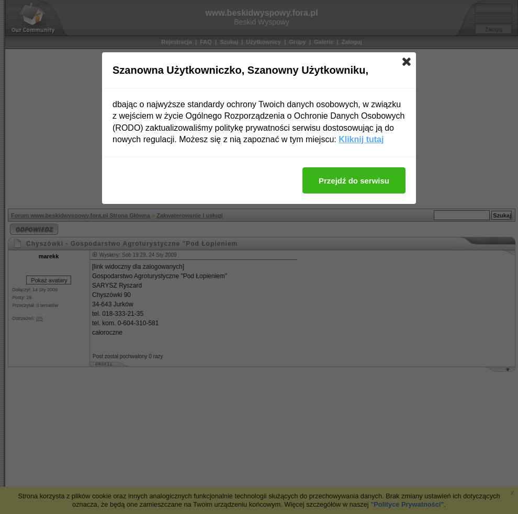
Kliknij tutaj (361, 139)
